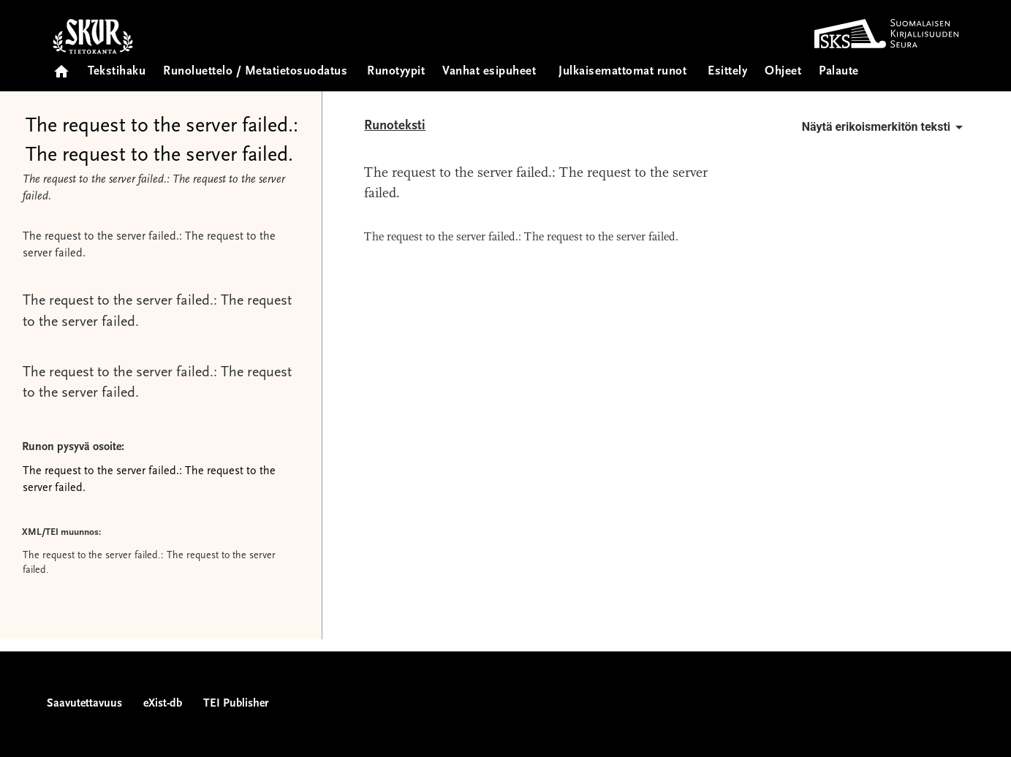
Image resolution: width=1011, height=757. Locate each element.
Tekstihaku (116, 72)
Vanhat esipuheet (489, 72)
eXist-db (162, 704)
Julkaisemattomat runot (622, 72)
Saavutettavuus (84, 704)
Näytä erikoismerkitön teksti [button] (885, 127)
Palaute (839, 72)
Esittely (727, 72)
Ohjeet (783, 72)
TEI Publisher (235, 704)
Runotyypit (396, 72)
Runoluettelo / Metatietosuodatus (255, 72)
